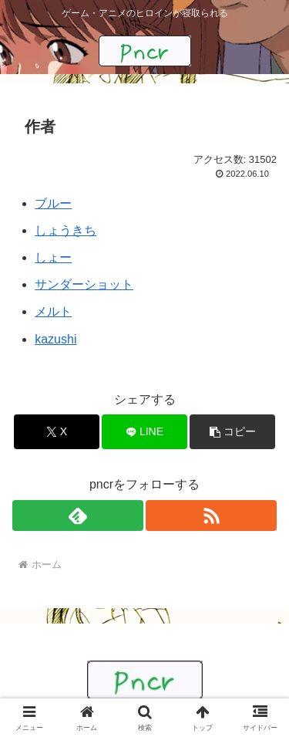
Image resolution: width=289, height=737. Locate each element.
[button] (232, 431)
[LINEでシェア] (144, 431)
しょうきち (65, 230)
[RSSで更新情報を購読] (211, 515)
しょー (53, 257)
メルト (53, 311)
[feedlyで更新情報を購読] (77, 515)
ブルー (53, 203)
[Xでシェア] (56, 431)
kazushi (55, 339)
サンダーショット (84, 284)
